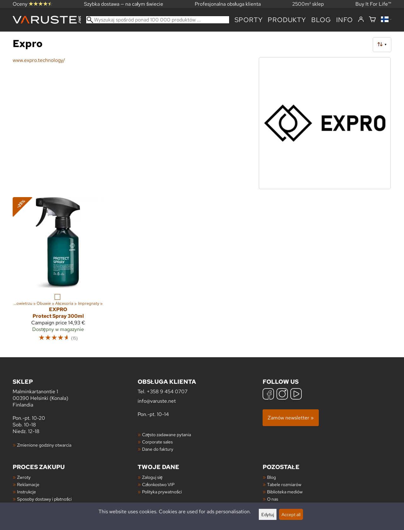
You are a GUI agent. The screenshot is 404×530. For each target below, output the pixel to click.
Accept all (291, 514)
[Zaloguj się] (361, 19)
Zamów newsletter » (291, 417)
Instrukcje (26, 492)
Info (344, 19)
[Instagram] (282, 394)
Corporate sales (157, 442)
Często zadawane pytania (166, 434)
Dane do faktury (157, 449)
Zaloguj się (152, 477)
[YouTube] (296, 394)
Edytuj (267, 514)
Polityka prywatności (162, 492)
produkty (287, 19)
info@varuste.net (157, 401)
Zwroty (24, 477)
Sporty (249, 19)
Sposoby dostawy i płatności (44, 499)
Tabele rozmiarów (284, 484)
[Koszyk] (372, 20)
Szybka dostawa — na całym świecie (123, 4)
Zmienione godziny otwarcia (44, 445)
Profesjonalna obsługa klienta (228, 4)
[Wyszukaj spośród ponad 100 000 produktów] (157, 20)
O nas (272, 499)
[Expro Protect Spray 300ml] (58, 272)
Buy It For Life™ (373, 4)
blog (321, 19)
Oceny (32, 4)
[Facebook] (268, 394)
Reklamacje (28, 484)
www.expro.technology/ (39, 60)
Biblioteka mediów (285, 492)
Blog (271, 477)
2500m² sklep (308, 4)
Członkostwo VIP (158, 484)
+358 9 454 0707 (167, 391)
